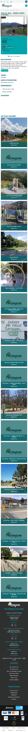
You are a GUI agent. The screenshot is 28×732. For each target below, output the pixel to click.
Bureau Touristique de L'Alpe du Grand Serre (14, 628)
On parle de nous (14, 669)
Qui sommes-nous (14, 667)
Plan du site (10, 730)
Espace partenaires (14, 675)
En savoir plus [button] (4, 70)
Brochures (14, 699)
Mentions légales (6, 727)
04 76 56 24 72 (14, 634)
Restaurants (14, 694)
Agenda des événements (14, 697)
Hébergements (14, 692)
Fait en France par (20, 730)
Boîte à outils (14, 677)
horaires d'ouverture (17, 612)
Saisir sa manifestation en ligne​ (14, 671)
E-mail (5, 45)
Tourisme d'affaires (14, 679)
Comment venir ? (14, 690)
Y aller (4, 41)
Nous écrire (14, 622)
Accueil (3, 10)
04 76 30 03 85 (14, 655)
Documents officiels (14, 673)
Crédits (3, 730)
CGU (13, 727)
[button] (2, 26)
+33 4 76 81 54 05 (8, 48)
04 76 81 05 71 (14, 620)
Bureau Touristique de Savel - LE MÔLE (14, 641)
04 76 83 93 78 (14, 647)
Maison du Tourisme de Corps (14, 649)
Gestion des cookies (21, 727)
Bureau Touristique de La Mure (14, 615)
